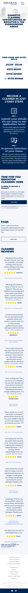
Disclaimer (14, 574)
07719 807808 (14, 74)
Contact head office (14, 563)
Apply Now (14, 202)
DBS (10, 586)
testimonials (8, 546)
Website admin (14, 559)
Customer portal (14, 561)
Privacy (14, 569)
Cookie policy (14, 572)
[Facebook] (12, 590)
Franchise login (14, 557)
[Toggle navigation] (22, 3)
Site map (14, 578)
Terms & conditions (14, 576)
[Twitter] (15, 590)
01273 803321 (14, 69)
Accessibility (14, 567)
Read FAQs (13, 239)
